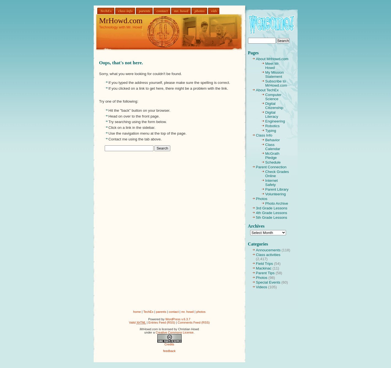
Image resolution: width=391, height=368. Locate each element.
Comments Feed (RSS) (194, 322)
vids (214, 11)
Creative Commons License (174, 332)
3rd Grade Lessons (271, 208)
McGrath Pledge (272, 155)
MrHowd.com (121, 20)
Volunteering (275, 194)
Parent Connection (271, 167)
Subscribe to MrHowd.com (276, 83)
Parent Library (276, 189)
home (137, 311)
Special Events (268, 282)
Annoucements (268, 250)
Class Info (264, 135)
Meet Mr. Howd (272, 66)
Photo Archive (276, 203)
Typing (270, 131)
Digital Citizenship (274, 106)
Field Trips (264, 264)
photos (200, 11)
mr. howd (181, 11)
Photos (262, 199)
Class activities (268, 255)
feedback (169, 351)
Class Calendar (273, 147)
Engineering (275, 121)
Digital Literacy (271, 114)
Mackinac (264, 268)
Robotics (272, 126)
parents (144, 11)
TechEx (106, 11)
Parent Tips (265, 273)
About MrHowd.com (272, 59)
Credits (169, 344)
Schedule (273, 162)
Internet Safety (271, 182)
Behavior (272, 140)
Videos (261, 287)
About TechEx (267, 90)
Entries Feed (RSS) (162, 322)
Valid (137, 322)
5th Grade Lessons (271, 217)
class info (125, 11)
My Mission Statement (274, 74)
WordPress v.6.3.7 (177, 319)
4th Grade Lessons (271, 213)
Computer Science (273, 97)
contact (162, 11)
